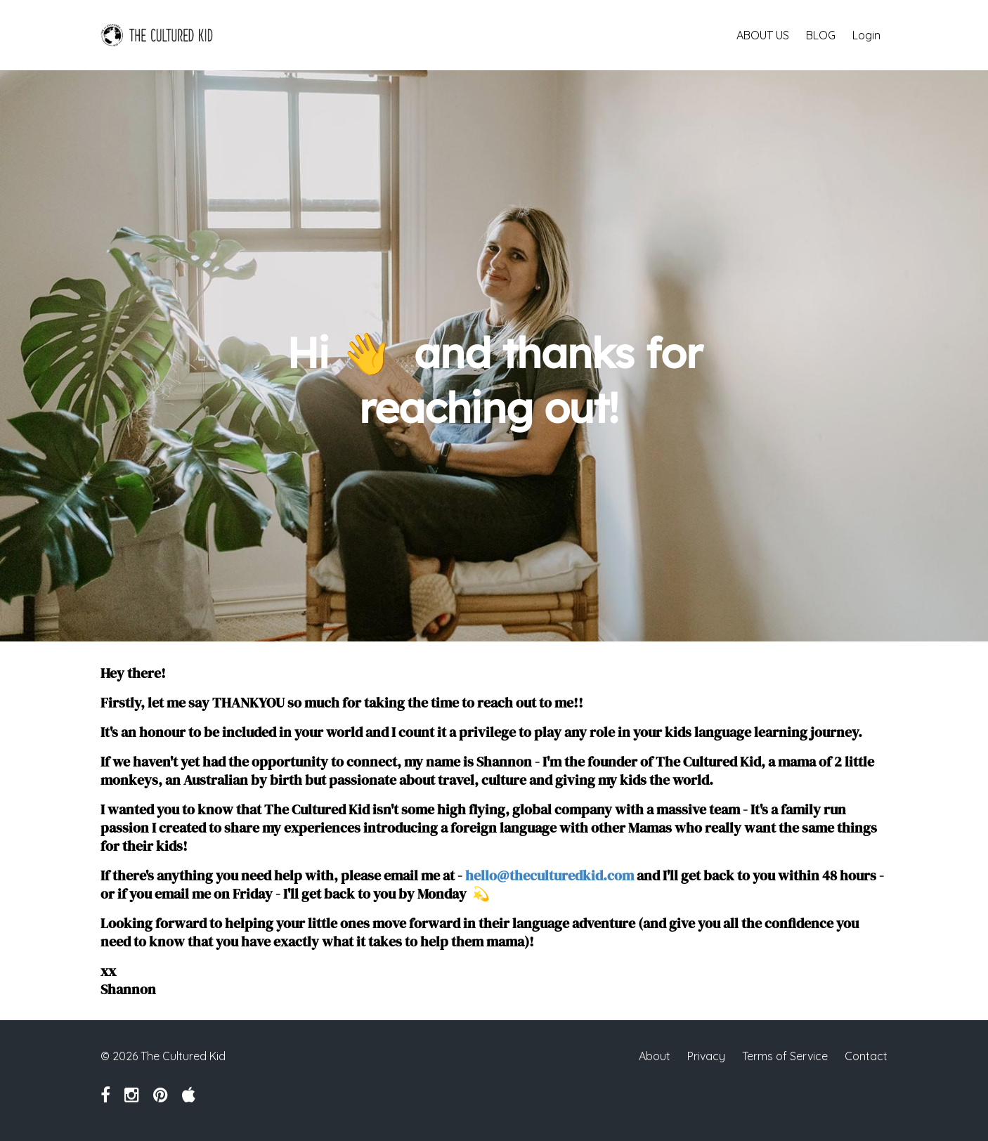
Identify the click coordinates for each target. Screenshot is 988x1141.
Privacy (706, 1056)
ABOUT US (762, 35)
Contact (866, 1056)
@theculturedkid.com (565, 875)
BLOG (821, 35)
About (654, 1056)
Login (866, 35)
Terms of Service (785, 1056)
